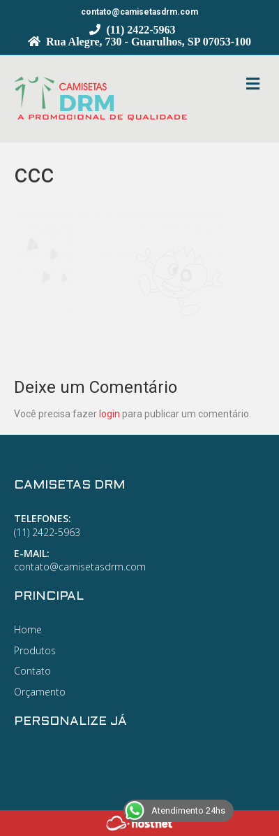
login (109, 413)
